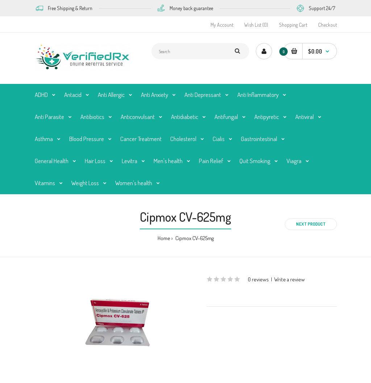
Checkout (327, 25)
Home (164, 238)
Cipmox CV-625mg (194, 238)
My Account (221, 25)
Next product (311, 224)
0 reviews (258, 279)
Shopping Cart (293, 25)
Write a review (289, 279)
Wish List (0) (256, 25)
